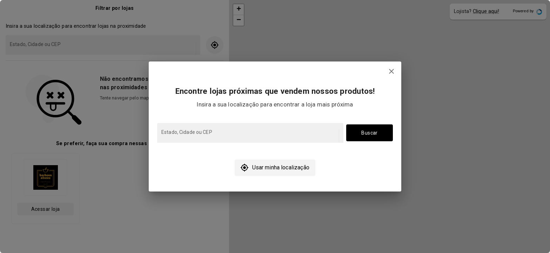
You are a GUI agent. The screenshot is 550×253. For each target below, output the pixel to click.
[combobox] (249, 136)
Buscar (369, 133)
